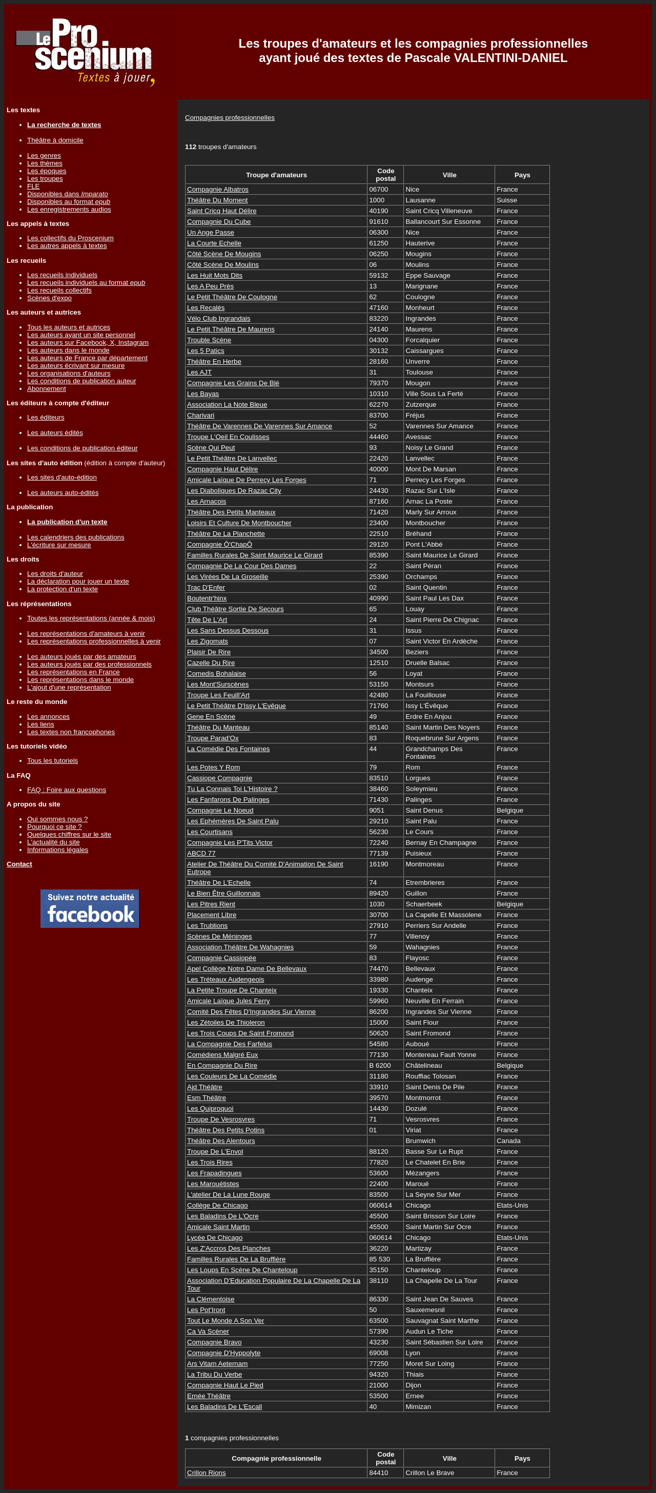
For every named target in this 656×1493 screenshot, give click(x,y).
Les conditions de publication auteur (81, 381)
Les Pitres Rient (211, 904)
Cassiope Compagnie (219, 778)
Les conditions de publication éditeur (82, 448)
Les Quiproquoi (210, 1108)
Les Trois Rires (210, 1162)
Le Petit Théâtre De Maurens (231, 329)
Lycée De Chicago (214, 1237)
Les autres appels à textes (67, 246)
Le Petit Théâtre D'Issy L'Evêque (236, 706)
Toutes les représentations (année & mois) (91, 618)
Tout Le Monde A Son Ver (225, 1320)
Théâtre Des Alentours (221, 1141)
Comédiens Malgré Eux (222, 1055)
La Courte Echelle (214, 243)
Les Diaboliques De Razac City (234, 490)
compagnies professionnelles (232, 1438)
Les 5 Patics (205, 351)
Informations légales (57, 850)
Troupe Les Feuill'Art (218, 695)
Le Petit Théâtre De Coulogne (232, 297)
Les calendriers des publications (76, 537)
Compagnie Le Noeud (220, 810)
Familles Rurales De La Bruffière (236, 1259)
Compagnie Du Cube (219, 221)
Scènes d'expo (49, 298)
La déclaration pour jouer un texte (78, 581)
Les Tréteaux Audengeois (225, 979)
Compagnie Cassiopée (221, 958)
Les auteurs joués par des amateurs (81, 656)
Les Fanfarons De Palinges (228, 799)
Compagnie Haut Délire (222, 469)
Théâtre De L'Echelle (219, 882)
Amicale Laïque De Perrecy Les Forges (246, 480)
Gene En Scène (211, 716)
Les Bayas (203, 394)
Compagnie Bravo (214, 1342)
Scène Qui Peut (211, 447)
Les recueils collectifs (59, 290)
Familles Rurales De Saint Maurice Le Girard (254, 555)
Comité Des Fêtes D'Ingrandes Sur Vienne (251, 1011)
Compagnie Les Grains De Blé (233, 383)
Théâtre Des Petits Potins (225, 1130)
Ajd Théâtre (204, 1087)
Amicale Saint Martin (218, 1227)
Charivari (200, 415)
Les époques (46, 171)
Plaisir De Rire (209, 652)
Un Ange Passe (210, 232)
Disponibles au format (68, 201)
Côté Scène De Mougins (224, 254)
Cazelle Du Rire (211, 663)
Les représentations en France (73, 672)
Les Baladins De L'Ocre (223, 1216)
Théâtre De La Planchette (226, 533)
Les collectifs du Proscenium (70, 238)
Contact (19, 864)
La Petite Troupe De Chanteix (232, 990)
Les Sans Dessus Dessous (228, 630)
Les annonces (48, 716)
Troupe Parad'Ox (213, 738)
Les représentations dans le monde (80, 679)
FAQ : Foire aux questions (66, 790)
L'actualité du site (53, 842)
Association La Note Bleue (227, 404)
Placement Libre (211, 915)
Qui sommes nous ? (57, 819)
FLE (33, 186)
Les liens (40, 724)
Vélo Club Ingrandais (219, 318)
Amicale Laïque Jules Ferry (228, 1001)
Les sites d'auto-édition (62, 477)
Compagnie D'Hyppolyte (223, 1353)
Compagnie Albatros (218, 189)
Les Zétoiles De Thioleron (226, 1022)
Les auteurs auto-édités (62, 492)
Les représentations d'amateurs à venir (86, 633)
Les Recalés (205, 308)
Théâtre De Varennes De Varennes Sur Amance (259, 426)
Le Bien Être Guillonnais (223, 893)
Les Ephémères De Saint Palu (233, 821)
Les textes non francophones (71, 732)
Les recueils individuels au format (86, 282)
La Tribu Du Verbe (214, 1374)
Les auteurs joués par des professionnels (89, 664)
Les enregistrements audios (69, 209)
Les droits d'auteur (55, 573)
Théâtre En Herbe (214, 361)
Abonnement (46, 388)
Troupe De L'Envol (215, 1151)
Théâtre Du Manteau (218, 727)
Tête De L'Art (207, 620)
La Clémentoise (211, 1299)
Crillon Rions (206, 1473)
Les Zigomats (207, 641)
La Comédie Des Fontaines (228, 749)
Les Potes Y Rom (213, 767)
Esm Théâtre (206, 1098)
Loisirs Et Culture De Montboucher (239, 523)
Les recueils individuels (62, 275)
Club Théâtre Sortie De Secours (235, 609)
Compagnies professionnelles (230, 117)
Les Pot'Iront (206, 1310)
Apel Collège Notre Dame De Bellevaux (246, 968)
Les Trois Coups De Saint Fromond (240, 1033)
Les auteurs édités (55, 433)
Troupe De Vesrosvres (221, 1119)
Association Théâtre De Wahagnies (240, 947)
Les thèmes (45, 163)
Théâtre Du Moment (217, 200)
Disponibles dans (67, 194)
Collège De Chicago (217, 1205)
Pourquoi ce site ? (54, 827)
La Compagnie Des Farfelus (229, 1044)
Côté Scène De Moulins (223, 264)
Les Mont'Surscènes (218, 684)
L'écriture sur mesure (59, 545)
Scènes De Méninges (219, 936)
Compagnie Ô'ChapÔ (219, 544)
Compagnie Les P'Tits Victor (230, 842)
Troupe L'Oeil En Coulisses (228, 437)
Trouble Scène (209, 340)
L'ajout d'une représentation (69, 687)
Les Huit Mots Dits (214, 275)
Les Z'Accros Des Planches (229, 1248)
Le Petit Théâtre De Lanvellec (232, 458)
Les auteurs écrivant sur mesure (76, 365)
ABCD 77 (201, 853)
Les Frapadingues (214, 1173)
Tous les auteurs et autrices (68, 327)
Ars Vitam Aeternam (217, 1363)
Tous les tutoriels (52, 760)
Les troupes (45, 178)
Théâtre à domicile (55, 140)
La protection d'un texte (62, 589)
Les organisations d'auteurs (69, 373)
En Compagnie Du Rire (222, 1065)
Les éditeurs (46, 417)
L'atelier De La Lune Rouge (228, 1194)
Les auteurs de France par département (87, 358)
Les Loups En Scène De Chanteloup (242, 1270)
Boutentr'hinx (207, 598)
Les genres (44, 155)
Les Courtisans (210, 832)
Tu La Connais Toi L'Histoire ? (232, 789)
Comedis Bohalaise (216, 673)
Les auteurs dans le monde (68, 350)
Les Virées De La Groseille (227, 576)
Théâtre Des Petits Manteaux (231, 512)
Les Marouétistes (213, 1184)
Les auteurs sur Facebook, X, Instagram (88, 342)
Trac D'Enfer (206, 587)
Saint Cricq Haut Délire (222, 211)
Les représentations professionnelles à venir (94, 641)
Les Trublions (207, 925)
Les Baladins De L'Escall (224, 1407)
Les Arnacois (206, 501)
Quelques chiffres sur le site (69, 834)
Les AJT (199, 372)
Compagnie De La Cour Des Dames (241, 566)
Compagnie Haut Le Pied (225, 1385)
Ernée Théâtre (209, 1396)
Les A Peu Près (210, 286)
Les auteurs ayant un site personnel (81, 335)
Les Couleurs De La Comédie (232, 1076)
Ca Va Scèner (208, 1331)
